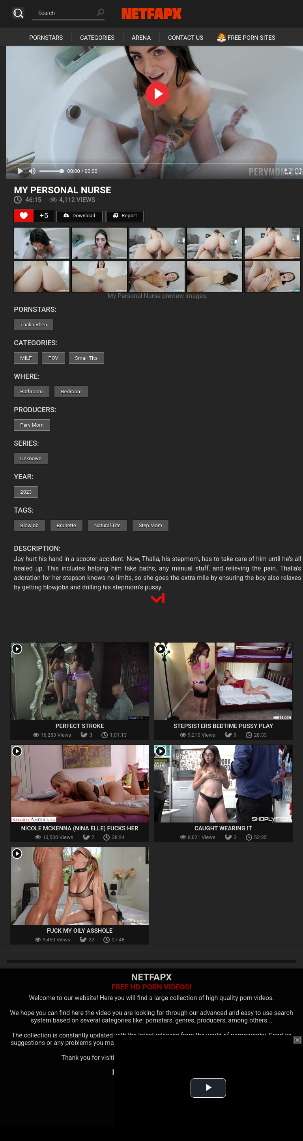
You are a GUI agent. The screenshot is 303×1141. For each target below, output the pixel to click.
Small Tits (86, 358)
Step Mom (151, 525)
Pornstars (46, 37)
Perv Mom (31, 425)
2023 (26, 492)
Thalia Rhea (33, 325)
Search (18, 13)
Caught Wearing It (223, 828)
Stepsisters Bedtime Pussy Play (223, 726)
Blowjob (29, 525)
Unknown (30, 458)
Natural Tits (107, 525)
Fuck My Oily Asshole (80, 930)
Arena (141, 37)
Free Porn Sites (251, 37)
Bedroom (71, 392)
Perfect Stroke (80, 726)
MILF (26, 358)
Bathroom (31, 392)
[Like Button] (24, 215)
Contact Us (185, 37)
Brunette (66, 525)
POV (53, 358)
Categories (97, 37)
